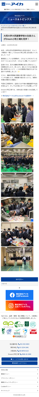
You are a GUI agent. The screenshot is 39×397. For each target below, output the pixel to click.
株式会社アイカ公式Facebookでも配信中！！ (18, 96)
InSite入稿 (4, 370)
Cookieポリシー (6, 386)
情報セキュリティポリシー (9, 382)
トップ (3, 26)
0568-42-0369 (26, 354)
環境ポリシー (5, 374)
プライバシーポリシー (8, 378)
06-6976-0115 (24, 351)
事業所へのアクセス (20, 363)
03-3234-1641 (24, 347)
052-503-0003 (24, 344)
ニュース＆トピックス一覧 (15, 26)
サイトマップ (5, 391)
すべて (5, 284)
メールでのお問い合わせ (20, 359)
